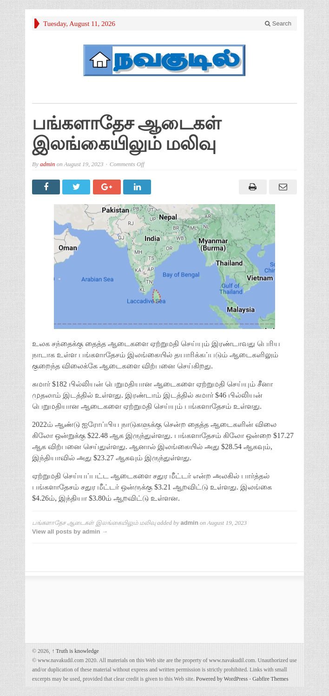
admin (47, 164)
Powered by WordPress (222, 679)
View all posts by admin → (70, 531)
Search (278, 23)
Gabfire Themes (270, 679)
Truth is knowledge (75, 651)
